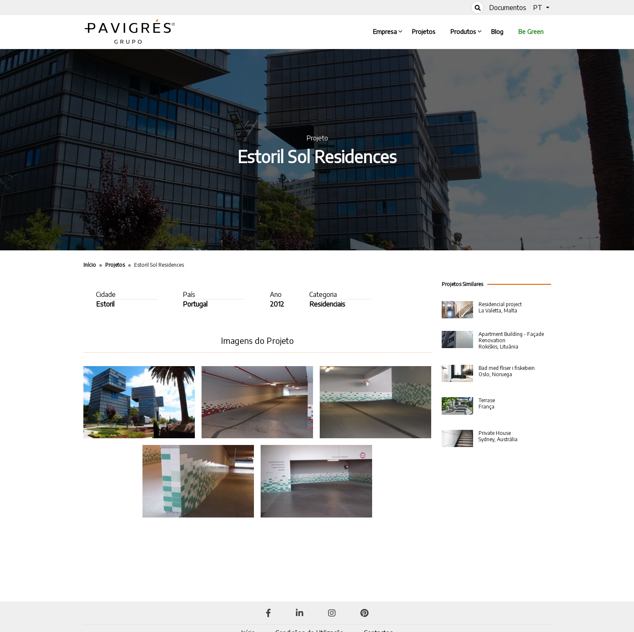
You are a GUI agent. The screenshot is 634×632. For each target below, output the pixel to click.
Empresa (386, 30)
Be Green (530, 31)
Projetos (425, 30)
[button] (541, 7)
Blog (499, 30)
